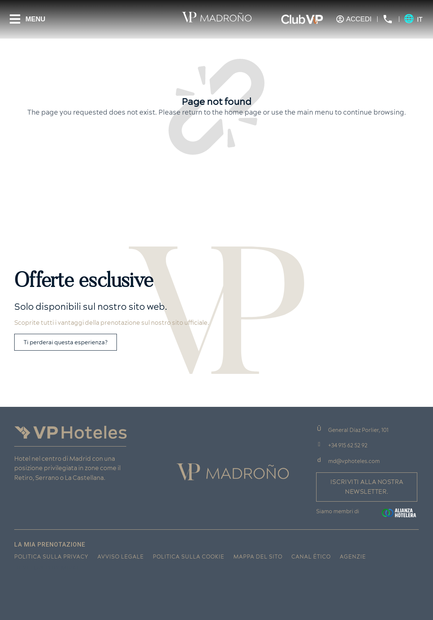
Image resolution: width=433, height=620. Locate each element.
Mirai (69, 568)
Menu (35, 19)
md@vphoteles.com (354, 461)
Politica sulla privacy (51, 556)
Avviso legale (120, 556)
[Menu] (15, 19)
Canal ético (311, 556)
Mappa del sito (257, 556)
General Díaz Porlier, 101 (358, 430)
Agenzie (353, 556)
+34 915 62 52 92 (347, 445)
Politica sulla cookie (188, 556)
